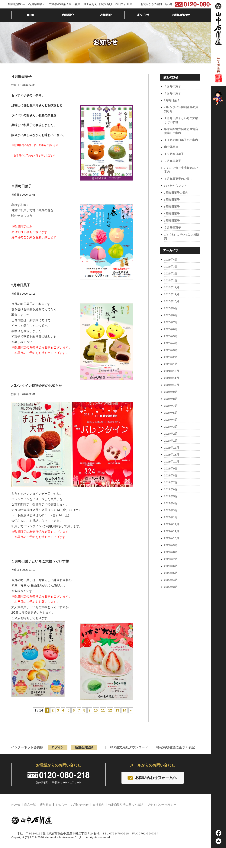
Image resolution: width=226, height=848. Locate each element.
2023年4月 (171, 503)
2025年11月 (171, 294)
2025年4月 (171, 343)
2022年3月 (171, 586)
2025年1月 (171, 364)
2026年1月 (171, 280)
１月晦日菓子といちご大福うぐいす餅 (40, 561)
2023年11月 (171, 454)
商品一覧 (30, 804)
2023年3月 (171, 510)
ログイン (58, 747)
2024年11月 (171, 377)
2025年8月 (171, 315)
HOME (15, 804)
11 (103, 710)
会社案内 (98, 804)
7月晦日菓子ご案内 (176, 192)
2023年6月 (171, 489)
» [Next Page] (131, 710)
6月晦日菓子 (172, 199)
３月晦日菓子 (21, 186)
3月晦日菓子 (172, 220)
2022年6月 (171, 566)
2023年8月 (171, 475)
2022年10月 (171, 538)
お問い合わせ (80, 804)
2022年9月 (171, 545)
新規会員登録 (84, 747)
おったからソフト (175, 185)
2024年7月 (171, 405)
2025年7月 (171, 322)
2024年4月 (171, 419)
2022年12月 (171, 524)
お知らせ (61, 804)
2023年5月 (171, 496)
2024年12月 (171, 371)
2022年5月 (171, 572)
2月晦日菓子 (20, 285)
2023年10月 (171, 461)
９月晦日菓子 (172, 160)
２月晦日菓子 (172, 227)
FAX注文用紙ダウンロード (129, 747)
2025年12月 (171, 287)
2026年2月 (171, 273)
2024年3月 (171, 426)
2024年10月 (171, 384)
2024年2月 (171, 433)
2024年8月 (171, 398)
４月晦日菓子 (21, 76)
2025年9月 (171, 308)
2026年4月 (171, 259)
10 (96, 710)
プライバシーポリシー (161, 804)
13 (117, 710)
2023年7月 (171, 482)
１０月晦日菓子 (174, 153)
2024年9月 (171, 391)
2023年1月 (171, 517)
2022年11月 (171, 531)
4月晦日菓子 (172, 213)
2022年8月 (171, 552)
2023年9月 (171, 468)
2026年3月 (171, 266)
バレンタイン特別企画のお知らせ (36, 386)
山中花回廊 (171, 147)
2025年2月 (171, 357)
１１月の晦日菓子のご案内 (181, 140)
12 (110, 710)
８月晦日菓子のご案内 (178, 178)
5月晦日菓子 (172, 206)
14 (124, 710)
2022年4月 (171, 579)
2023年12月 (171, 447)
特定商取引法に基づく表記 (175, 747)
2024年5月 (171, 412)
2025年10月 (171, 301)
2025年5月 (171, 336)
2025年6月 (171, 329)
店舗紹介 (46, 804)
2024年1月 (171, 440)
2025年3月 (171, 350)
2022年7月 (171, 559)
